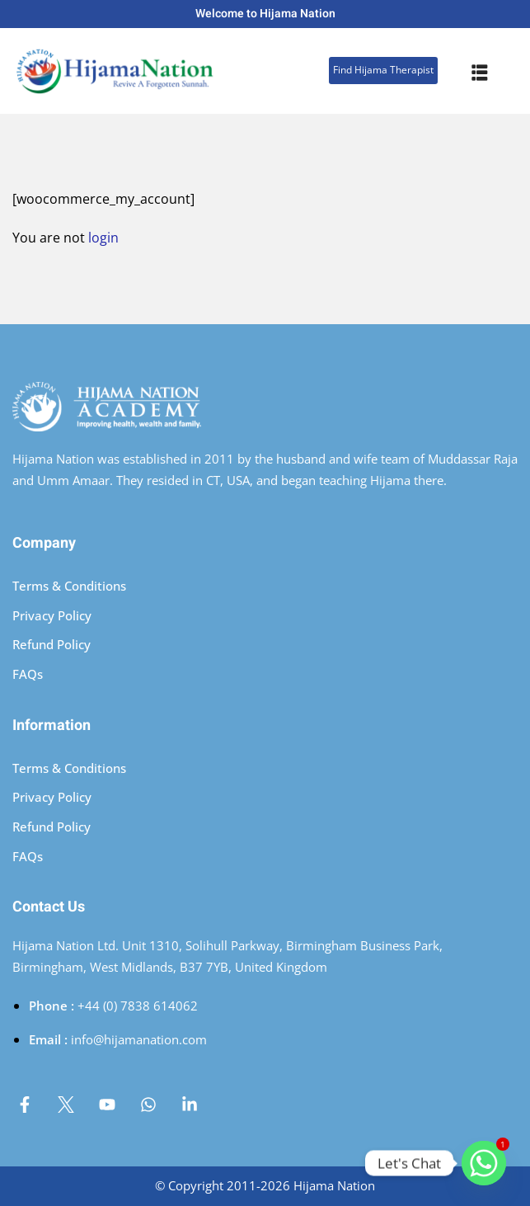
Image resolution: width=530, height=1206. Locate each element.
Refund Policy (51, 644)
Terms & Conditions (69, 585)
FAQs (27, 674)
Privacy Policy (51, 615)
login (103, 237)
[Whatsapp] (484, 1163)
